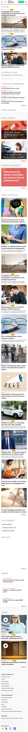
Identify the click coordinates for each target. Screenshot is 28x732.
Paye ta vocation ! (7, 524)
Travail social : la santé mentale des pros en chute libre (13, 134)
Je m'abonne (21, 1)
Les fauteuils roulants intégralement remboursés (13, 97)
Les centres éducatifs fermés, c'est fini (10, 88)
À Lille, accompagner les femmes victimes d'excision (14, 155)
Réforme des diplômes (8, 530)
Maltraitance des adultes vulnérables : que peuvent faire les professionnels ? (14, 176)
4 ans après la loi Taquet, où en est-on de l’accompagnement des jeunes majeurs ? (11, 93)
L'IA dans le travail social (9, 527)
